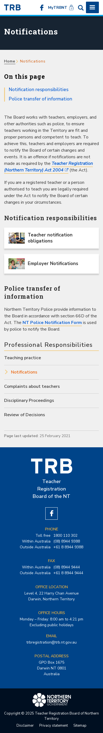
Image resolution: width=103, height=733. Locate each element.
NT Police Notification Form (52, 323)
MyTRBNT (57, 7)
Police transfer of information (40, 99)
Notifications (24, 372)
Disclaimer (25, 725)
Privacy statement (53, 725)
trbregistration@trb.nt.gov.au (51, 642)
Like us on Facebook (42, 7)
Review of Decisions (24, 415)
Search (81, 7)
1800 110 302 (65, 535)
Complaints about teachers (32, 386)
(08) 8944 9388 (66, 541)
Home (9, 61)
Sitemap (80, 725)
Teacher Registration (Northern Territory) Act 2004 (48, 166)
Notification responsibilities (38, 89)
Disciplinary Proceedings (29, 400)
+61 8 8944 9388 (68, 547)
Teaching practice (22, 358)
